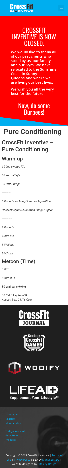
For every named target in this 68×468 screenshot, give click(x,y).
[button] (61, 8)
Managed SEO (50, 459)
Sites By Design (47, 464)
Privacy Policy (22, 459)
